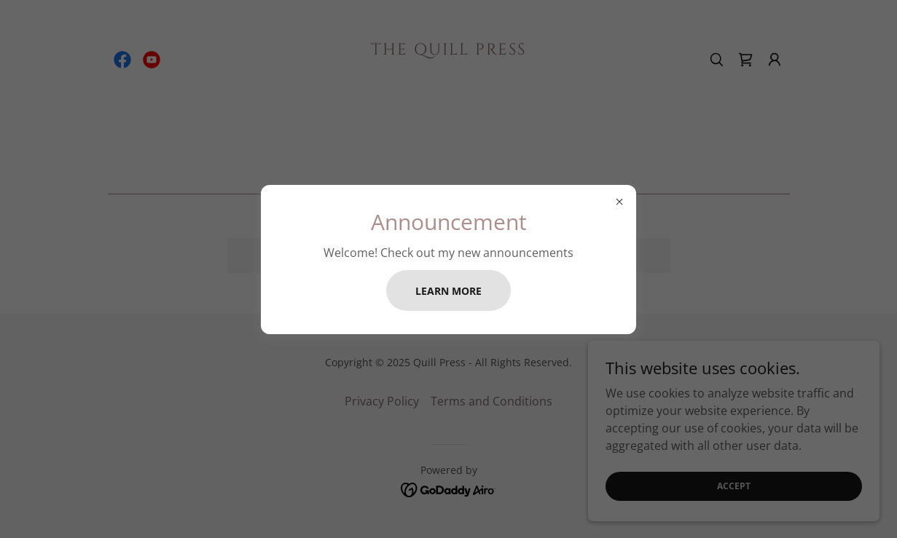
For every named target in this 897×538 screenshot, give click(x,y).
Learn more (448, 291)
